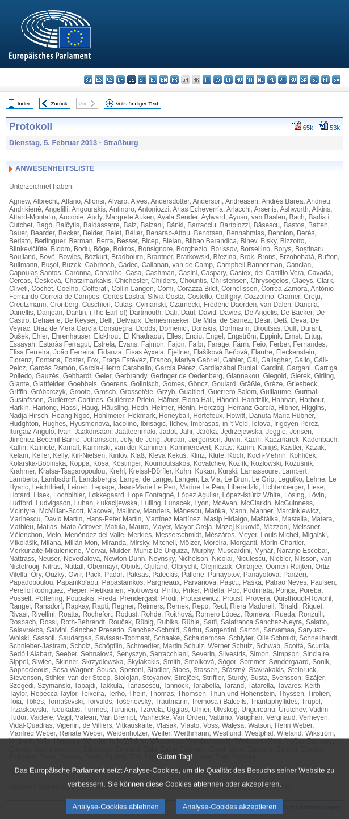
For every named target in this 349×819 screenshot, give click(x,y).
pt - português (282, 79)
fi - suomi (325, 79)
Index (24, 103)
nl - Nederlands (261, 79)
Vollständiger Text (137, 103)
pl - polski (271, 79)
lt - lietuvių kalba (228, 79)
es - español (99, 79)
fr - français (174, 79)
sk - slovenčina (304, 79)
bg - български (88, 79)
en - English (163, 79)
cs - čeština (110, 79)
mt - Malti (250, 79)
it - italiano (207, 79)
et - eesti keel (142, 79)
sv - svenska (336, 79)
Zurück (59, 103)
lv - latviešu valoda (217, 79)
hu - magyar (239, 79)
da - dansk (120, 79)
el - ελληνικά (153, 79)
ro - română (293, 79)
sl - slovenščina (314, 79)
